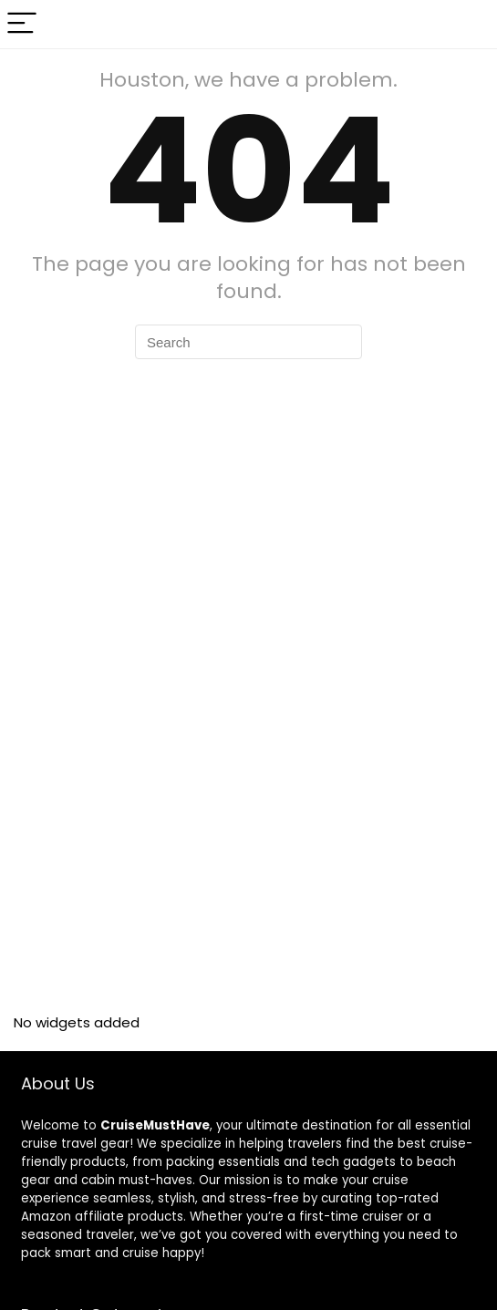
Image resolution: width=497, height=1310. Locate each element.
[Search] (469, 24)
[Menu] (22, 24)
